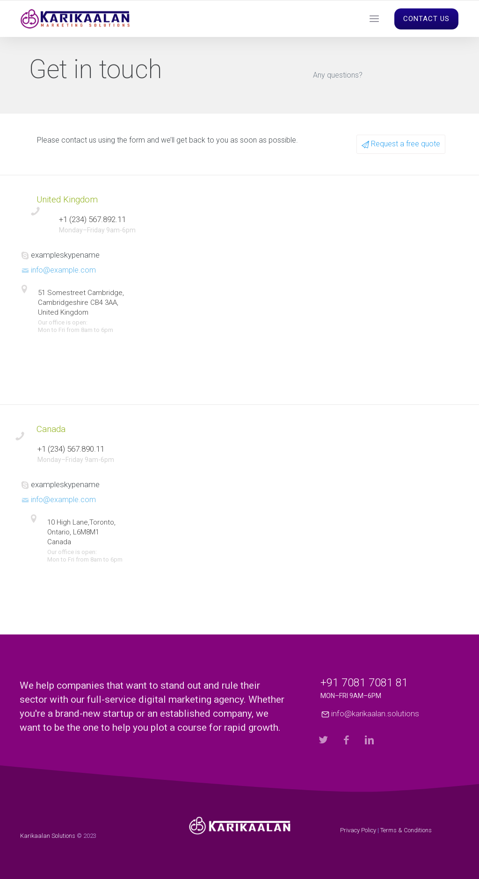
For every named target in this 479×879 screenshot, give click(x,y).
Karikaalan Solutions (47, 835)
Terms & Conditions (406, 830)
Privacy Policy (358, 830)
